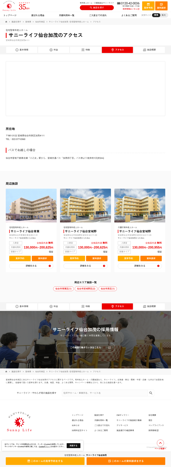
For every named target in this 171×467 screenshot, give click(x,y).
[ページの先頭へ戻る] (160, 445)
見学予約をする (45, 461)
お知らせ (75, 425)
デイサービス (122, 425)
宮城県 (28, 22)
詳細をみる (31, 266)
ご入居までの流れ (98, 15)
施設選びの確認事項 (125, 430)
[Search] (151, 393)
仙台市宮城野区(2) (86, 288)
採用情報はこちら (131, 9)
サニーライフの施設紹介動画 (129, 420)
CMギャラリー (123, 415)
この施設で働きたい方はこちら (90, 347)
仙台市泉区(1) (108, 288)
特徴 (85, 50)
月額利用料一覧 (66, 15)
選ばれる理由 (37, 15)
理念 (150, 420)
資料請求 (42, 258)
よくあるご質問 (129, 15)
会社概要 (152, 415)
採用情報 (153, 430)
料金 (53, 50)
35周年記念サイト (79, 430)
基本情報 (21, 50)
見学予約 (20, 258)
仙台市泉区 (40, 22)
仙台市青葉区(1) (63, 288)
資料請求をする (126, 461)
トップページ (9, 15)
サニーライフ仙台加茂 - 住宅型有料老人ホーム (69, 22)
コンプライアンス (156, 425)
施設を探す (97, 7)
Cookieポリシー (44, 447)
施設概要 (149, 50)
